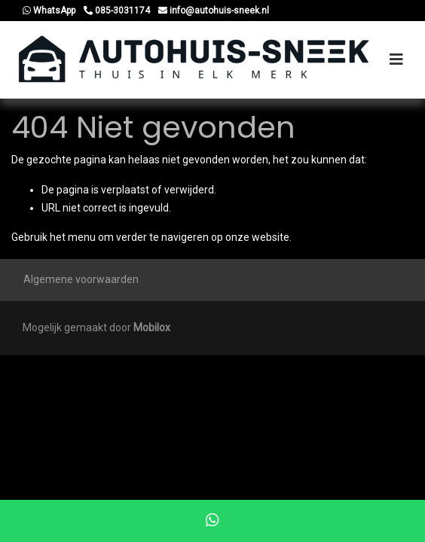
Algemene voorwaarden (81, 279)
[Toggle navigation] (396, 59)
